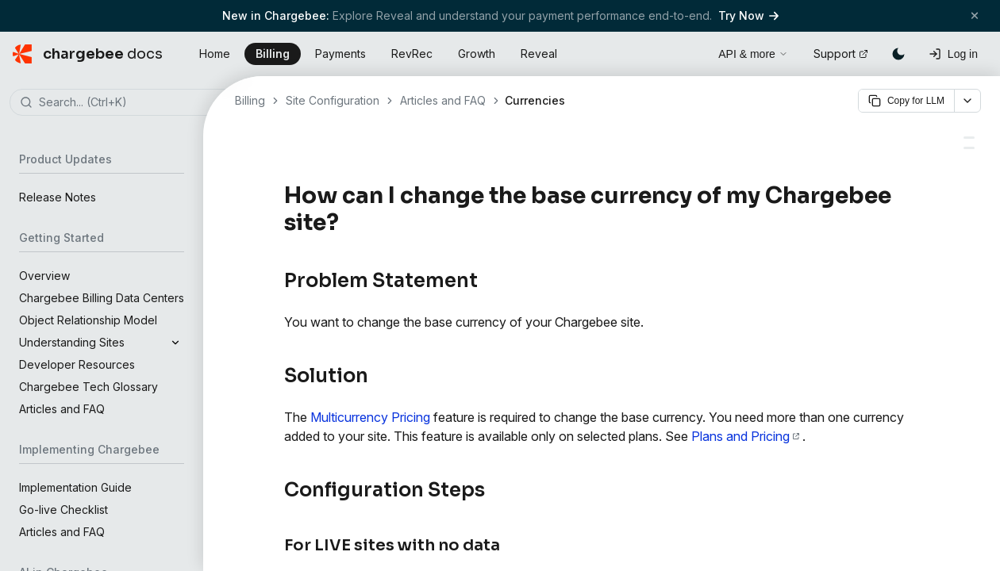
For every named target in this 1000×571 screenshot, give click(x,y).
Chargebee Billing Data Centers (101, 298)
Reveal (539, 53)
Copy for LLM (906, 100)
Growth (476, 53)
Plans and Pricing (745, 436)
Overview (44, 275)
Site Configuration (332, 100)
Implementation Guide (75, 487)
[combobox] (125, 103)
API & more (753, 54)
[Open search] (688, 51)
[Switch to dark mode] (898, 54)
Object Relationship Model (88, 320)
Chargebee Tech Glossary (88, 386)
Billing (273, 53)
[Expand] (175, 342)
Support (840, 53)
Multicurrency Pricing (370, 417)
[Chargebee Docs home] (88, 54)
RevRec (412, 53)
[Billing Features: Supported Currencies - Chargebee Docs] (969, 148)
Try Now (748, 15)
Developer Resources (77, 364)
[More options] (967, 101)
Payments (340, 53)
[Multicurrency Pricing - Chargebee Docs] (969, 137)
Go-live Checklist (63, 509)
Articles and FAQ (62, 409)
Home (214, 53)
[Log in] (953, 54)
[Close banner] (974, 15)
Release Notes (57, 197)
